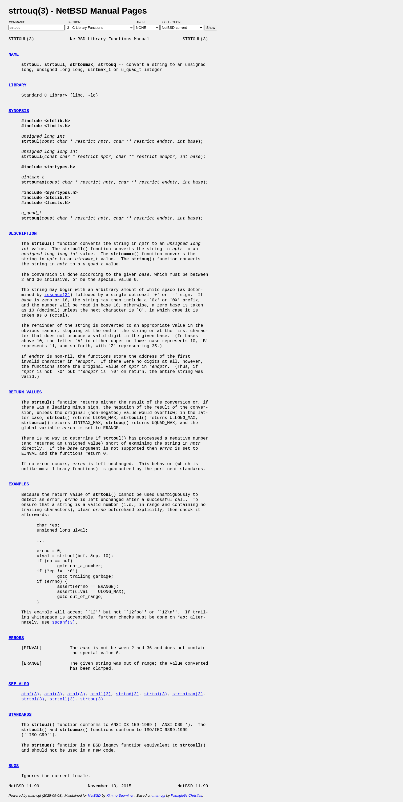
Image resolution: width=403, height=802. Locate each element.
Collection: (171, 22)
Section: (75, 22)
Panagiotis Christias (186, 795)
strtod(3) (127, 694)
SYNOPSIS (19, 111)
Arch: (143, 22)
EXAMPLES (19, 484)
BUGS (14, 766)
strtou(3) (91, 699)
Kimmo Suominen (120, 795)
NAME (14, 55)
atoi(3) (53, 694)
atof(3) (30, 694)
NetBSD (94, 795)
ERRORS (16, 638)
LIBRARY (17, 85)
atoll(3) (100, 694)
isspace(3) (57, 295)
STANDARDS (20, 715)
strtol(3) (32, 699)
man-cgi (158, 795)
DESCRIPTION (23, 234)
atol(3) (76, 694)
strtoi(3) (155, 694)
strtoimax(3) (187, 694)
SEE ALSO (19, 684)
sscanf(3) (63, 622)
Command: (18, 22)
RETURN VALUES (25, 392)
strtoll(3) (62, 699)
